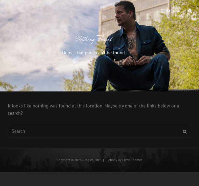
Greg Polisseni (92, 160)
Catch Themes (132, 160)
